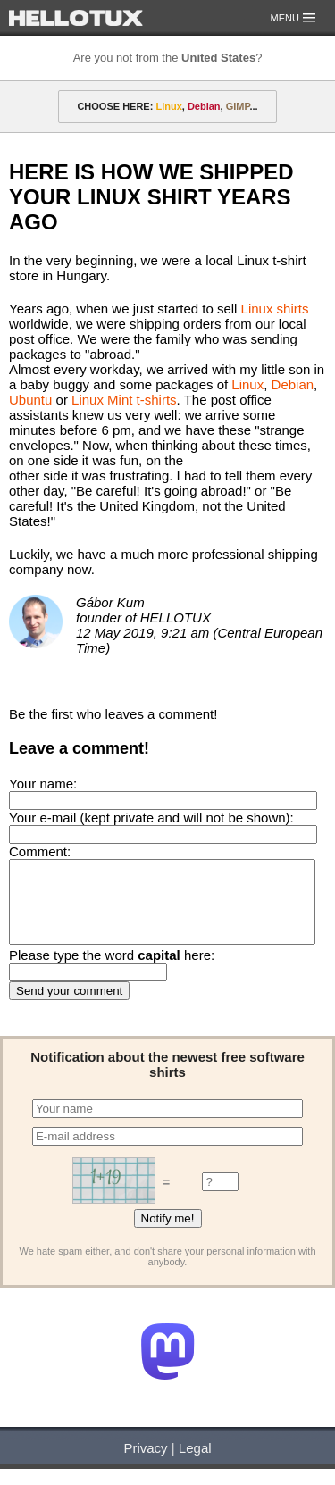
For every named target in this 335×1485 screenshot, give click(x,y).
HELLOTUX (76, 18)
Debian (293, 384)
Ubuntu (30, 399)
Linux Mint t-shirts (124, 399)
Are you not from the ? (168, 57)
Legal (195, 1464)
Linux (247, 384)
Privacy (145, 1464)
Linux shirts (275, 308)
